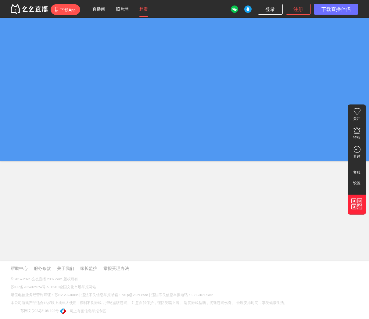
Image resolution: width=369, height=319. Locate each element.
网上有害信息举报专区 (83, 311)
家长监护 (88, 268)
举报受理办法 (116, 268)
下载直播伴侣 (336, 9)
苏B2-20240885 (66, 294)
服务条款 (42, 268)
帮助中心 (19, 268)
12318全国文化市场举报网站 (73, 287)
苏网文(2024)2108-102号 (35, 311)
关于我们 (65, 268)
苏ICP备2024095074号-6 (29, 287)
